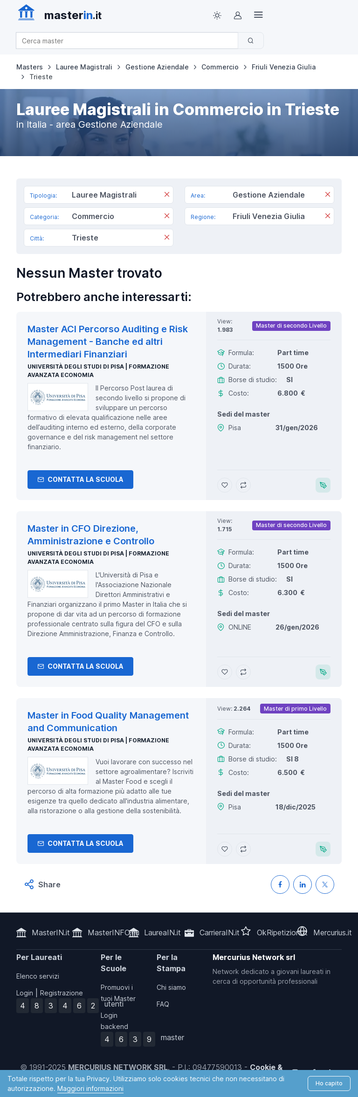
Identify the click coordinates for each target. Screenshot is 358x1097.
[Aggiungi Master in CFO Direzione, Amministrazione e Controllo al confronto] (243, 672)
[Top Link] (258, 15)
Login (24, 993)
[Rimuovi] (167, 195)
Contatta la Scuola (80, 479)
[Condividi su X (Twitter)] (325, 884)
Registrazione (61, 993)
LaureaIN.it (162, 932)
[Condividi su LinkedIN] (302, 884)
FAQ (163, 1004)
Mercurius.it (332, 932)
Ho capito (329, 1083)
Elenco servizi (37, 976)
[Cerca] (251, 40)
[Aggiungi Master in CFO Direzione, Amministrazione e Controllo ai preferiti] (224, 672)
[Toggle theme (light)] (217, 15)
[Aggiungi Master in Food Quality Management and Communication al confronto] (243, 849)
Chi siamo (171, 987)
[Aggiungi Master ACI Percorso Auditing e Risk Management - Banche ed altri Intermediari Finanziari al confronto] (243, 485)
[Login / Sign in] (237, 15)
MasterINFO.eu (113, 932)
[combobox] (130, 41)
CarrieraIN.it (220, 932)
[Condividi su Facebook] (280, 884)
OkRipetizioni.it (282, 932)
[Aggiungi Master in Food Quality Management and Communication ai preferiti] (224, 849)
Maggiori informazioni (90, 1088)
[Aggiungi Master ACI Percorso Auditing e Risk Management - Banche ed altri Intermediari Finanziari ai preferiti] (224, 485)
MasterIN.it (51, 932)
